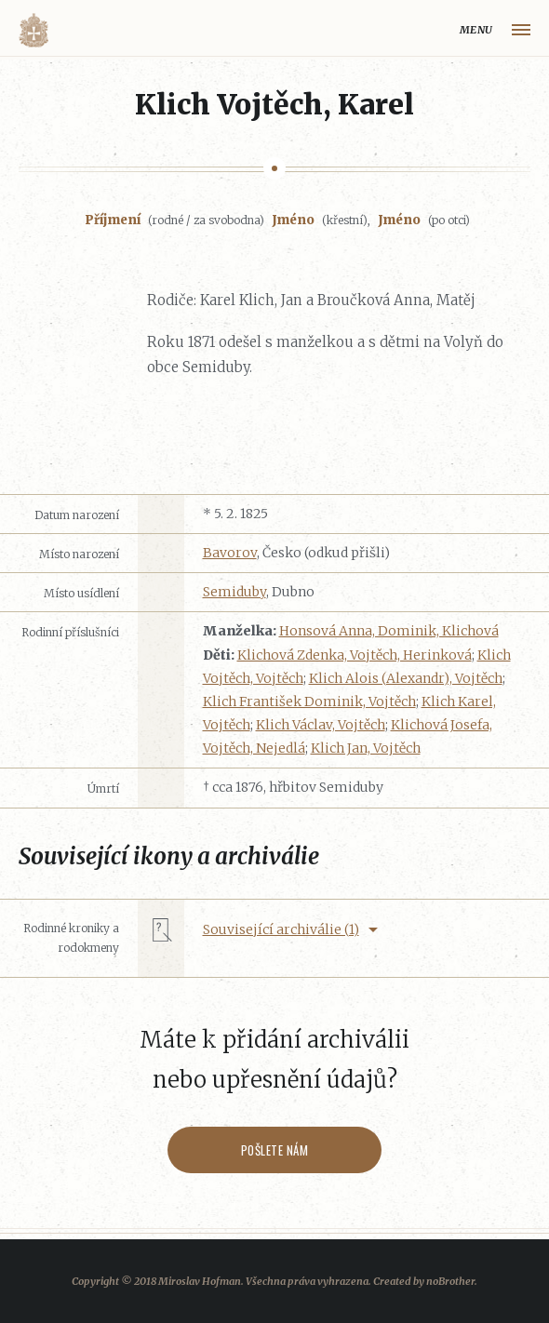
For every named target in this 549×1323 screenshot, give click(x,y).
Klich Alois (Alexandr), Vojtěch (405, 678)
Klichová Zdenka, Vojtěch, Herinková (354, 655)
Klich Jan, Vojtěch (366, 748)
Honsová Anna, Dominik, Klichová (389, 630)
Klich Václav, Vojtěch (320, 724)
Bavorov (230, 552)
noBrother (450, 1281)
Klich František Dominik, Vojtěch (309, 701)
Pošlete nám (275, 1150)
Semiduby (234, 591)
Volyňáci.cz (33, 30)
